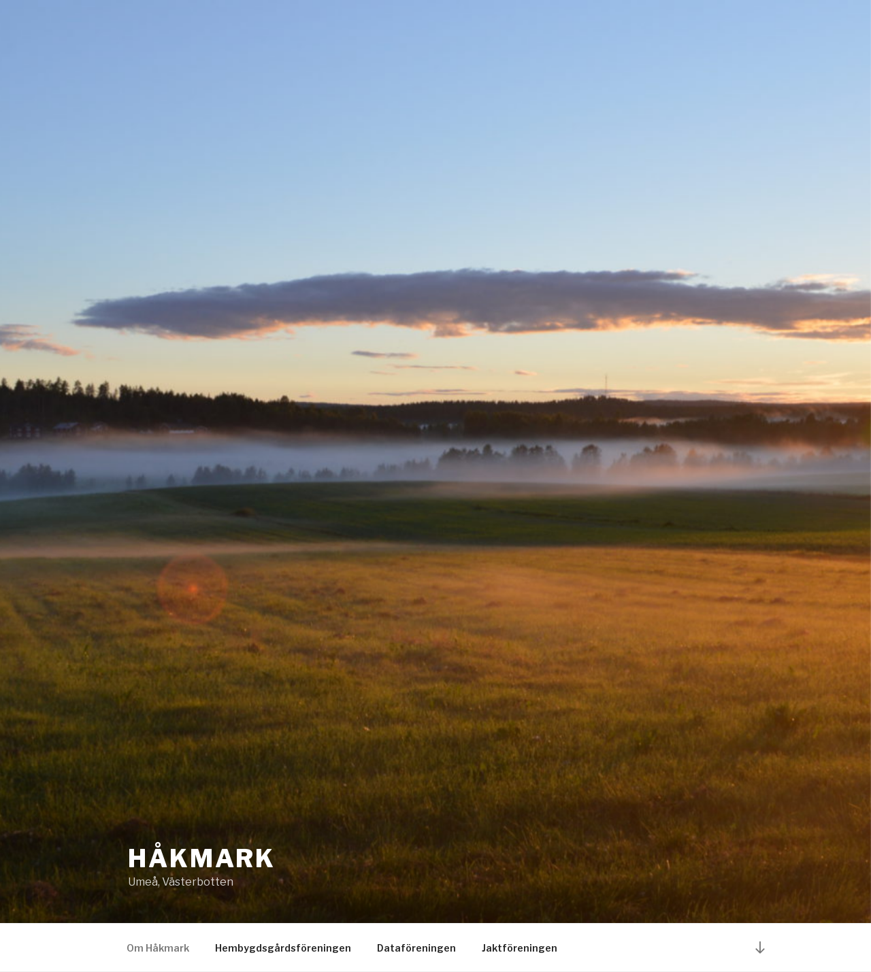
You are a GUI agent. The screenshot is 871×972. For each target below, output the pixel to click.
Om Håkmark (158, 948)
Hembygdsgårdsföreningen (283, 948)
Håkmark (202, 858)
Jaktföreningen (519, 948)
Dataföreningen (416, 948)
